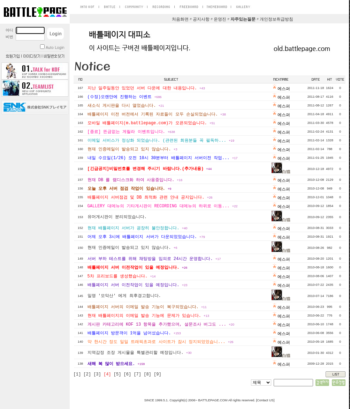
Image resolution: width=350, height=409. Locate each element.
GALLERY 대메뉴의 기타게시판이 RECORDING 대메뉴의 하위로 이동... (163, 206)
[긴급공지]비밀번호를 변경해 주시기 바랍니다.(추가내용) (150, 168)
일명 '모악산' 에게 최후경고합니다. (124, 295)
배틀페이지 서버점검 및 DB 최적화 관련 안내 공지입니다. (150, 197)
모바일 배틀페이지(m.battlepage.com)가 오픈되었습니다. (151, 123)
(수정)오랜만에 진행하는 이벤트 (125, 97)
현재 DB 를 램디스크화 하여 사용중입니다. (135, 180)
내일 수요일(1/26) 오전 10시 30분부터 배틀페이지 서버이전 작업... (163, 158)
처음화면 (180, 19)
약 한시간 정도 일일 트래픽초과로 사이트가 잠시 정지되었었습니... (161, 342)
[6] (127, 374)
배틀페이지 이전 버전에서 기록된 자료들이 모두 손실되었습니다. (157, 114)
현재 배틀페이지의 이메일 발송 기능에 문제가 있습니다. (148, 315)
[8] (147, 374)
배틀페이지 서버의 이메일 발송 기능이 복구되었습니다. (147, 307)
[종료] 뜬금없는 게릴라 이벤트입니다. (131, 131)
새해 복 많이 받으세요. (116, 364)
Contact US (265, 400)
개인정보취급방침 (276, 19)
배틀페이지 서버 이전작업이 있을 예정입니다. (138, 267)
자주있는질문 (243, 19)
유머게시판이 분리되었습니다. (117, 217)
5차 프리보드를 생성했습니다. (122, 276)
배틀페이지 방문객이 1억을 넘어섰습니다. (134, 333)
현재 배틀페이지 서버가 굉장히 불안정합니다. (138, 228)
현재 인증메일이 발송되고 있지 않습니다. (132, 149)
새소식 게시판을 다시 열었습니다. (126, 105)
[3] (97, 374)
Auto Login (52, 47)
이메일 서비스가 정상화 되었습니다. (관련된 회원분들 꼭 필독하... (161, 140)
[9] (157, 374)
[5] (117, 374)
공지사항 (201, 19)
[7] (137, 374)
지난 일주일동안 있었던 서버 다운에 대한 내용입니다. (146, 88)
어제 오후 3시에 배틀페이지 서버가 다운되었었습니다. (146, 237)
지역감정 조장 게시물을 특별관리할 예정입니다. (140, 352)
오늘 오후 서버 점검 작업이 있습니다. (130, 188)
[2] (87, 374)
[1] (77, 374)
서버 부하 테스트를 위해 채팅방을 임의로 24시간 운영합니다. (154, 258)
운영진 (220, 19)
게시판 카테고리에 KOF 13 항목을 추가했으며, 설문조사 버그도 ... (161, 324)
